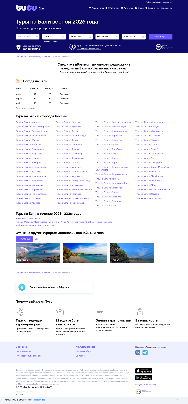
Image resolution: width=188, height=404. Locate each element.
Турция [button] (55, 41)
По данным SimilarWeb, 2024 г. (89, 48)
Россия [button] (47, 41)
